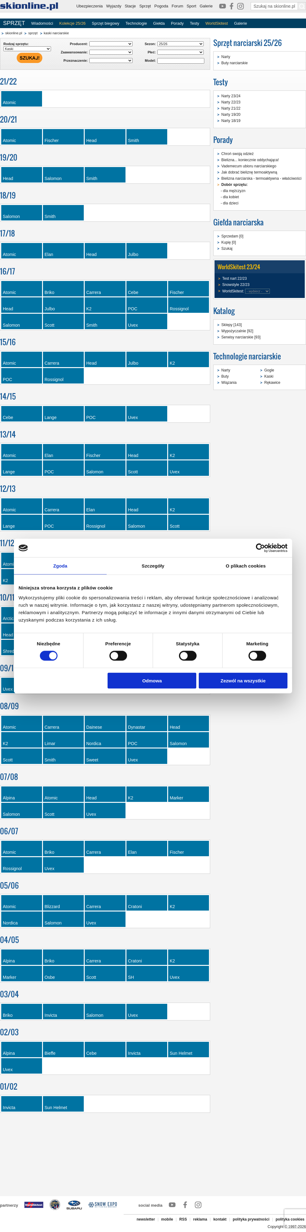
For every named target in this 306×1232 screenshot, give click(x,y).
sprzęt (32, 33)
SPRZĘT (14, 23)
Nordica (93, 743)
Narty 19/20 (230, 114)
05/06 (9, 885)
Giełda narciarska (238, 222)
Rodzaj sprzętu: (16, 44)
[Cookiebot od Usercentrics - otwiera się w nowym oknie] (260, 548)
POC (132, 308)
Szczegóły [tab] (153, 565)
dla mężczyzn (234, 191)
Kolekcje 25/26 (72, 23)
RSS (183, 1219)
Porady (177, 23)
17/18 (7, 233)
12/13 (7, 488)
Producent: (79, 44)
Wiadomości (42, 23)
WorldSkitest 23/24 (239, 267)
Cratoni (135, 906)
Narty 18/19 (230, 121)
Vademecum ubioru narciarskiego (248, 166)
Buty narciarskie (234, 63)
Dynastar (136, 727)
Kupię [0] (228, 242)
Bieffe (50, 1053)
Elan (49, 254)
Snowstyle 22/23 (235, 285)
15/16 (8, 342)
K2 (88, 308)
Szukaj (226, 248)
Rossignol (179, 308)
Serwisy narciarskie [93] (241, 337)
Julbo (133, 254)
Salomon (53, 178)
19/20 (8, 157)
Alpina (9, 797)
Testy (194, 23)
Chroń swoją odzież (237, 154)
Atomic (9, 102)
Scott (49, 325)
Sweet (92, 759)
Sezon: (150, 44)
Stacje (130, 6)
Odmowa (152, 680)
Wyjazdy (113, 6)
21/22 (8, 81)
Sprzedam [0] (232, 236)
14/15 (8, 396)
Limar (50, 743)
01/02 (8, 1086)
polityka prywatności (251, 1219)
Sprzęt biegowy (105, 23)
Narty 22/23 (230, 102)
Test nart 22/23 (234, 278)
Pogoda (161, 6)
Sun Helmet (181, 1053)
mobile (167, 1219)
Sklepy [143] (231, 325)
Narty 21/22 (230, 108)
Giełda (159, 23)
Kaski (268, 376)
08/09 (9, 706)
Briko (49, 292)
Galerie (206, 6)
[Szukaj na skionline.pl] (302, 6)
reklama (200, 1219)
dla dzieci (230, 203)
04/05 (9, 939)
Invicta (51, 1015)
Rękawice (272, 382)
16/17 (7, 271)
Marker (176, 797)
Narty (225, 57)
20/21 (8, 119)
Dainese (94, 727)
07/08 (9, 776)
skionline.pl (13, 33)
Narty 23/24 (230, 96)
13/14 (8, 434)
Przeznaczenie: (75, 60)
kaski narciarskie (56, 33)
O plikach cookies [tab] (246, 565)
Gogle (269, 370)
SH (131, 977)
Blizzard (52, 906)
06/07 (9, 831)
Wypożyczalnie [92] (237, 331)
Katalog (224, 310)
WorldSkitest (217, 23)
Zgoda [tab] (60, 565)
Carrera (93, 292)
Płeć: (152, 52)
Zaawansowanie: (74, 52)
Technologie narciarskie (247, 356)
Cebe (133, 292)
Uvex (133, 325)
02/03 (9, 1032)
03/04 (9, 994)
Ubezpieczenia (89, 6)
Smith (133, 140)
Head (91, 140)
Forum (177, 6)
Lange (51, 417)
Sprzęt (145, 6)
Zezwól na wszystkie (243, 680)
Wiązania (228, 382)
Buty (225, 376)
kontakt (220, 1219)
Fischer (52, 140)
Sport (191, 6)
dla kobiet (231, 197)
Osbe (50, 977)
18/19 (8, 195)
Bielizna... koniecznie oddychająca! (250, 160)
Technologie (136, 23)
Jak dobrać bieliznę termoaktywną (249, 172)
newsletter (146, 1219)
